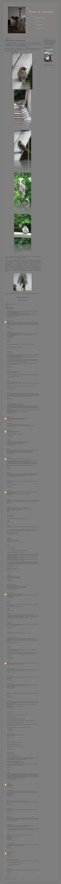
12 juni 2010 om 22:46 (10, 848)
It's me (8, 613)
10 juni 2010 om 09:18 (10, 413)
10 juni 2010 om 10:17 (10, 469)
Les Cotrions (9, 808)
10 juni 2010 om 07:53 (10, 317)
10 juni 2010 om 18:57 (10, 665)
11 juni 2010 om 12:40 (10, 787)
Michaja (8, 700)
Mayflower (8, 351)
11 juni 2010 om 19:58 (10, 805)
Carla (8, 370)
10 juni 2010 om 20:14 (10, 680)
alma (8, 601)
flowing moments (10, 816)
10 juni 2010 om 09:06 (10, 389)
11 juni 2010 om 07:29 (10, 749)
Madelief (8, 646)
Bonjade (8, 506)
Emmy (8, 472)
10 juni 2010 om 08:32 (10, 348)
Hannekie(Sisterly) (10, 668)
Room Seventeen (10, 592)
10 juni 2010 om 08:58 (10, 367)
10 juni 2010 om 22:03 (10, 697)
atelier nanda (9, 320)
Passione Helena (9, 711)
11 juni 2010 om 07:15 (10, 738)
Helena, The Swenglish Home (11, 859)
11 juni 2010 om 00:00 (10, 730)
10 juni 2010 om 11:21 (10, 503)
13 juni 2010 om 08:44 (10, 856)
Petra (8, 392)
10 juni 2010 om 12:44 (10, 581)
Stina (8, 480)
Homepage (23, 877)
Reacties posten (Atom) (12, 878)
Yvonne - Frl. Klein (10, 733)
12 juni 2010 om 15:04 (10, 830)
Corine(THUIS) (9, 683)
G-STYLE (8, 525)
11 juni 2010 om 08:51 (10, 769)
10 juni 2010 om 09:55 (10, 454)
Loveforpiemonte (10, 790)
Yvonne (8, 402)
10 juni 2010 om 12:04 (10, 571)
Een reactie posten (9, 875)
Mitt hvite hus (9, 741)
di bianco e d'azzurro (10, 584)
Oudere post (38, 877)
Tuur (8, 537)
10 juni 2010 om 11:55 (10, 542)
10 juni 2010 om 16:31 (10, 589)
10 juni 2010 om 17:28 (10, 634)
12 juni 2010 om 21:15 (10, 840)
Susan (8, 341)
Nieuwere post (7, 877)
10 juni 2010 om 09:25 (10, 420)
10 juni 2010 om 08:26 (10, 328)
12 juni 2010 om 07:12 (10, 821)
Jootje (8, 661)
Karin (8, 799)
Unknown (8, 457)
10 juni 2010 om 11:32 (10, 522)
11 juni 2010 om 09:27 (10, 779)
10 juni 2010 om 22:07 (10, 708)
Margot (8, 574)
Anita (8, 772)
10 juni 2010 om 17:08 (10, 610)
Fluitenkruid (9, 423)
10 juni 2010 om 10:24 (10, 477)
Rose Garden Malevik (10, 851)
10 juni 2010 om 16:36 (10, 598)
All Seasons (9, 868)
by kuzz (8, 439)
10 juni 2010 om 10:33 (10, 487)
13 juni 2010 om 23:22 (10, 865)
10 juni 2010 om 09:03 (10, 377)
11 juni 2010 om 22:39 (10, 813)
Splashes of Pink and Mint (11, 637)
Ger (7, 545)
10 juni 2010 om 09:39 (10, 436)
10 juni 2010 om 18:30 (10, 643)
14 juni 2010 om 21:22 (10, 873)
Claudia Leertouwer (10, 843)
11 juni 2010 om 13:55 (10, 796)
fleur (8, 833)
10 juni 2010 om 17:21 (10, 628)
